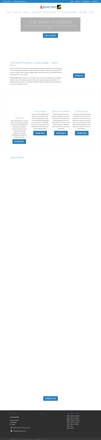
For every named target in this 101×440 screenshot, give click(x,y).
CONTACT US (50, 392)
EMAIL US (79, 76)
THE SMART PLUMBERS (50, 22)
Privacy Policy (28, 433)
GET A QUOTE (50, 36)
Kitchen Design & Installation (68, 12)
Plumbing (26, 12)
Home (9, 12)
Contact (91, 12)
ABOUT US (78, 1)
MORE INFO (19, 135)
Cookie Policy (37, 433)
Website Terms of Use (16, 433)
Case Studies (83, 12)
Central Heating (36, 12)
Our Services (17, 12)
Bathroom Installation (50, 12)
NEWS (72, 1)
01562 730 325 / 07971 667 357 (21, 421)
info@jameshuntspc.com (19, 424)
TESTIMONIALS (86, 1)
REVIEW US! (95, 1)
